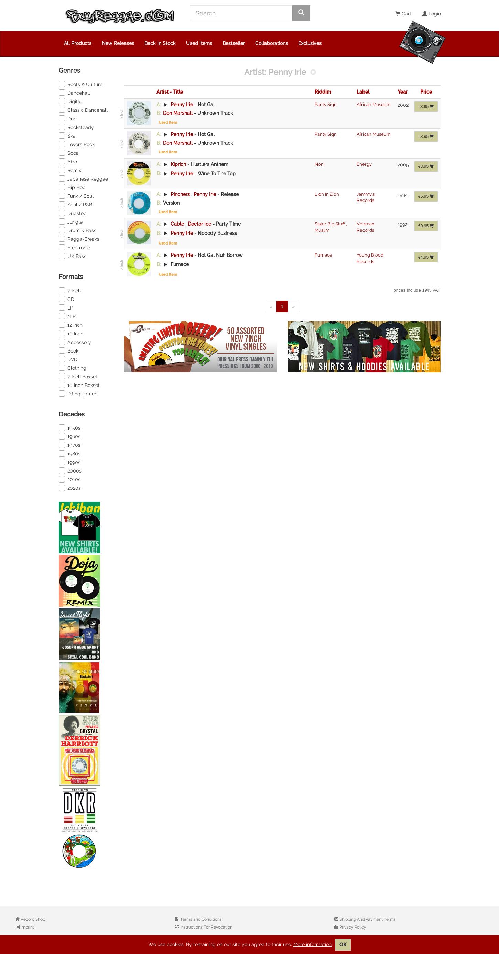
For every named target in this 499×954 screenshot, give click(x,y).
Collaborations (271, 43)
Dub (68, 118)
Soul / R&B (75, 204)
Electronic (74, 247)
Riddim (323, 92)
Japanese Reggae (83, 178)
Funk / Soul (76, 196)
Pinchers (180, 194)
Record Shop (32, 919)
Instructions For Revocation (205, 927)
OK (342, 944)
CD (66, 299)
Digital (70, 101)
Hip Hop (72, 187)
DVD (68, 359)
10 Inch (71, 333)
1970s (69, 445)
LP (66, 307)
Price (426, 92)
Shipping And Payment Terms (367, 919)
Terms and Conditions (200, 919)
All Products (77, 43)
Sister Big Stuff (330, 223)
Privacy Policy (352, 927)
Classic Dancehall (83, 110)
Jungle (71, 221)
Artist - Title (169, 92)
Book (68, 350)
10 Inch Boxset (79, 385)
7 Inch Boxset (78, 376)
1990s (69, 462)
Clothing (72, 368)
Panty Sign (326, 104)
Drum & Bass (77, 230)
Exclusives (310, 43)
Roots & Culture (80, 84)
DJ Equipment (79, 393)
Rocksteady (76, 127)
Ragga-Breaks (79, 239)
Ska (67, 135)
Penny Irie (181, 104)
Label (363, 92)
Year (403, 92)
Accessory (75, 342)
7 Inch (70, 290)
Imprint (27, 927)
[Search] (241, 13)
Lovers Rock (77, 144)
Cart (403, 14)
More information (312, 944)
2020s (70, 488)
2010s (69, 479)
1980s (69, 453)
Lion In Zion (327, 194)
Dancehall (74, 92)
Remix (70, 170)
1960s (69, 436)
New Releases (118, 43)
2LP (67, 316)
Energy (364, 164)
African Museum (374, 104)
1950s (69, 427)
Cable (177, 224)
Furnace (323, 255)
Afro (68, 161)
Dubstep (73, 213)
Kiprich (178, 164)
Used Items (199, 43)
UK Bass (72, 256)
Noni (320, 164)
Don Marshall (178, 113)
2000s (70, 470)
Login (431, 14)
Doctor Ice (200, 224)
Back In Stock (160, 43)
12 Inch (71, 325)
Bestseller (234, 43)
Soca (69, 153)
